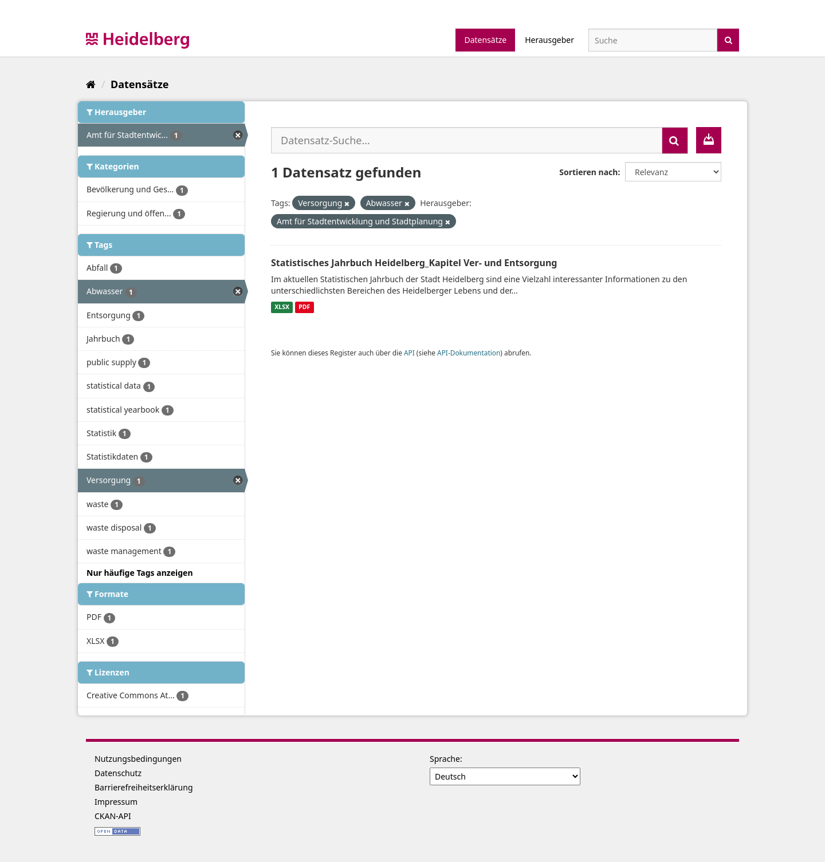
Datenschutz (118, 773)
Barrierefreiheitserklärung (144, 787)
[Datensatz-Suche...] (466, 140)
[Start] (91, 84)
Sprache (445, 758)
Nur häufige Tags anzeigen (140, 572)
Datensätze (485, 39)
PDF (304, 307)
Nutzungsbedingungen (138, 758)
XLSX (281, 307)
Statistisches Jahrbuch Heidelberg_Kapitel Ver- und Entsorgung (414, 262)
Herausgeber (549, 39)
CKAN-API (113, 815)
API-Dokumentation (468, 352)
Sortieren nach (588, 172)
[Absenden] (728, 39)
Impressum (116, 801)
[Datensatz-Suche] (652, 40)
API (409, 352)
